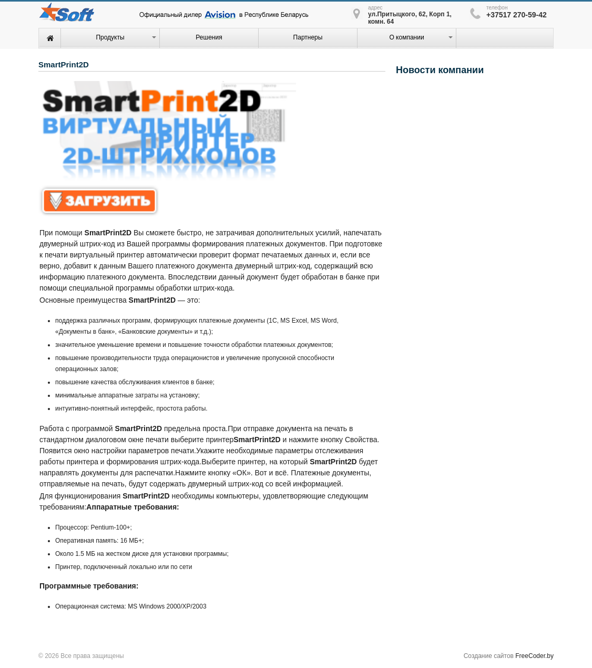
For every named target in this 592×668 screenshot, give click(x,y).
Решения (209, 37)
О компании (406, 37)
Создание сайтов (489, 656)
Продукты (110, 37)
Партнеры (308, 37)
